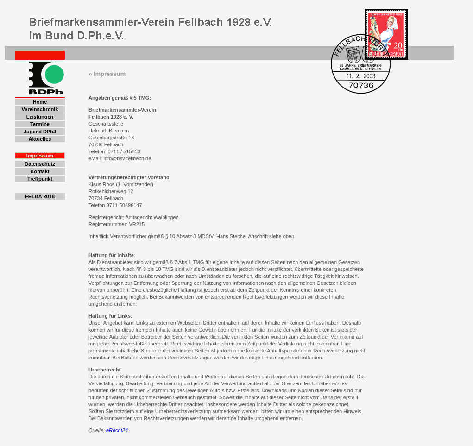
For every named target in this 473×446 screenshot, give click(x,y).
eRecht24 (117, 430)
